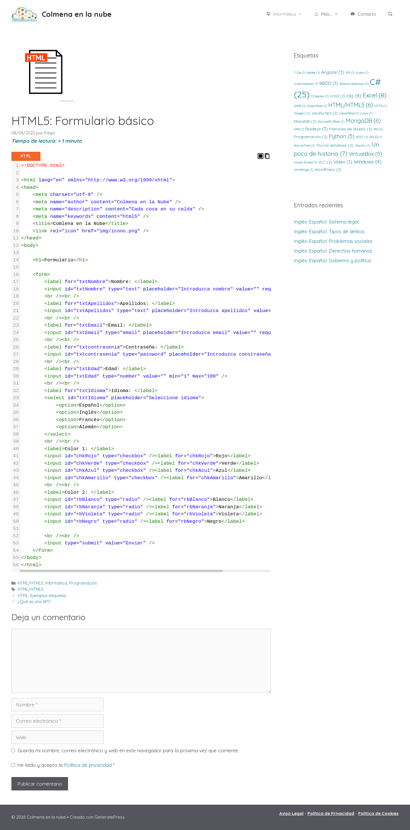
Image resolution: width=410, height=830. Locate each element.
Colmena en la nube (77, 14)
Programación (83, 583)
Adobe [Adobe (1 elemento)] (313, 73)
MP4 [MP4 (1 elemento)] (299, 129)
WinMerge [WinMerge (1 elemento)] (303, 170)
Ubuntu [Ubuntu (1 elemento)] (362, 145)
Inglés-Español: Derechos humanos (333, 251)
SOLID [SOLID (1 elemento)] (375, 137)
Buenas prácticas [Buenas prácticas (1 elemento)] (354, 84)
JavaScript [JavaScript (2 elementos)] (324, 112)
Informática (286, 14)
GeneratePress (110, 817)
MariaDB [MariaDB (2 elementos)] (305, 121)
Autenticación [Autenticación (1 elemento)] (306, 84)
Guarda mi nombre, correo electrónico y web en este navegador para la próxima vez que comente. (128, 750)
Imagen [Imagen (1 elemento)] (301, 113)
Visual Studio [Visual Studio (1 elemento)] (305, 162)
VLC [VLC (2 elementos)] (325, 161)
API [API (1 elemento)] (350, 73)
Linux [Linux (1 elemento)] (366, 113)
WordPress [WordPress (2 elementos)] (328, 169)
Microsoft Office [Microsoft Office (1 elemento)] (331, 122)
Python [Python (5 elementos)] (341, 136)
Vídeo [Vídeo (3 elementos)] (342, 162)
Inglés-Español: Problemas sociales (333, 241)
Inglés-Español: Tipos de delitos (329, 231)
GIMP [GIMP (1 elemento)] (300, 106)
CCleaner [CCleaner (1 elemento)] (320, 96)
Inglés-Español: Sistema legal (326, 222)
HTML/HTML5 (30, 583)
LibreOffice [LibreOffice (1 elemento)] (349, 113)
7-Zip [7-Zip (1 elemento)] (299, 73)
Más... (328, 14)
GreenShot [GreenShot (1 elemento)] (317, 106)
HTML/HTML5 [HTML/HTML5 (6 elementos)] (350, 104)
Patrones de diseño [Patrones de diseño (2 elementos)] (350, 128)
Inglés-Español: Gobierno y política (332, 260)
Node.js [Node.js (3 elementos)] (316, 129)
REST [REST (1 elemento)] (362, 137)
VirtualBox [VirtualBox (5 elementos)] (365, 153)
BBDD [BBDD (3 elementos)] (328, 83)
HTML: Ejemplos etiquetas (42, 595)
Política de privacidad (88, 765)
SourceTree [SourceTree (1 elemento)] (304, 145)
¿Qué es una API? (34, 601)
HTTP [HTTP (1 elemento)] (380, 106)
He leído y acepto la (62, 765)
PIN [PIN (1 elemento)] (378, 129)
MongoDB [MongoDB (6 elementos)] (363, 120)
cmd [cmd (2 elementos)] (337, 95)
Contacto (363, 14)
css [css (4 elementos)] (354, 96)
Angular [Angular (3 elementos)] (332, 72)
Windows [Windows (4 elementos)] (368, 162)
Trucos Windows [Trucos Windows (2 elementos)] (334, 145)
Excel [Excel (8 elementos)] (374, 95)
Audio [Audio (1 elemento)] (362, 73)
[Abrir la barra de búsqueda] (390, 14)
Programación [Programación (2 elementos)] (310, 136)
